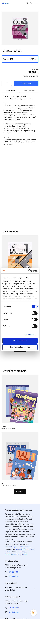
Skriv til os (13, 508)
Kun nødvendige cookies (20, 347)
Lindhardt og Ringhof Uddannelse (17, 479)
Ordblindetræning (12, 486)
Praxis (32, 481)
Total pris (35, 70)
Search (31, 3)
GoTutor (8, 484)
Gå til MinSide (11, 569)
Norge (23, 484)
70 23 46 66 (14, 540)
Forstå (24, 486)
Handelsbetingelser (14, 614)
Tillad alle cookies (20, 341)
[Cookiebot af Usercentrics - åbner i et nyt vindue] (29, 270)
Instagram (12, 599)
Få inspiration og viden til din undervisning (16, 520)
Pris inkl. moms (27, 76)
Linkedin (27, 599)
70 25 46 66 (14, 504)
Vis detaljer (29, 334)
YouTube (22, 599)
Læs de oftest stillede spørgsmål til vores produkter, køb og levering (18, 556)
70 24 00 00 (14, 588)
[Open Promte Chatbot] (33, 612)
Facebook (17, 599)
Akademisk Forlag (22, 481)
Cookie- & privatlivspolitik (25, 611)
